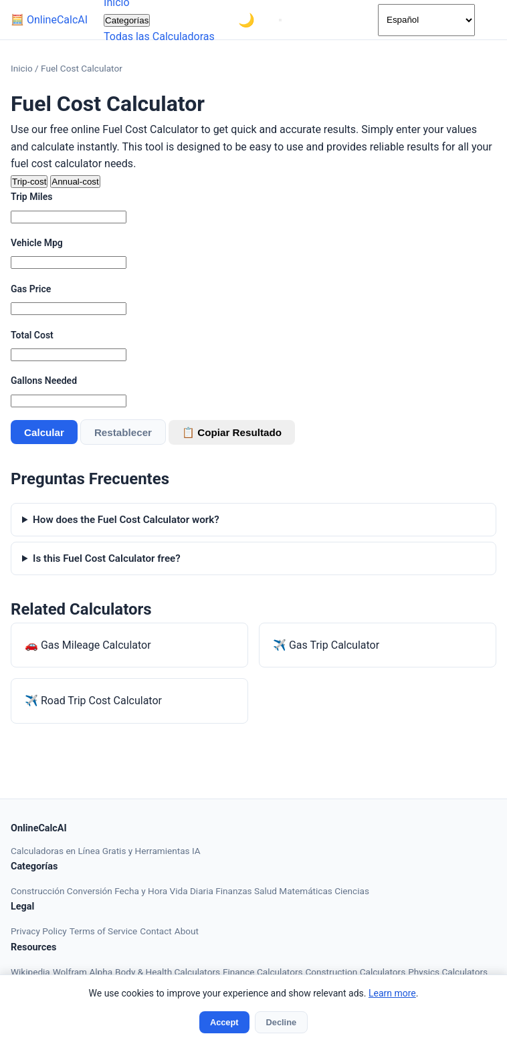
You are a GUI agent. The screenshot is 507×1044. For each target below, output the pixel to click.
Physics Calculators (448, 971)
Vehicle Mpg (37, 242)
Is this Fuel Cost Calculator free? (107, 558)
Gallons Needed (44, 380)
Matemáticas (306, 890)
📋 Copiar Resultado (232, 432)
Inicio (22, 68)
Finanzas (234, 890)
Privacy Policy (39, 931)
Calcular (44, 432)
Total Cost (32, 335)
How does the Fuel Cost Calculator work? (126, 520)
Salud (266, 890)
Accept (224, 1022)
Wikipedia (30, 971)
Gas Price (31, 289)
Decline (281, 1022)
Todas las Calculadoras (159, 36)
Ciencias (351, 890)
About (187, 931)
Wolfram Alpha (82, 971)
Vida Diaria (193, 890)
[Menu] (280, 20)
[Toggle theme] (247, 20)
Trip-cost (29, 182)
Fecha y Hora (141, 890)
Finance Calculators (262, 971)
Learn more (392, 993)
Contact (156, 931)
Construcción (39, 890)
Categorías (126, 20)
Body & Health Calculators (167, 971)
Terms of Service (104, 931)
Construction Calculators (355, 971)
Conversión (90, 890)
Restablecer (123, 432)
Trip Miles (31, 196)
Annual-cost (75, 182)
